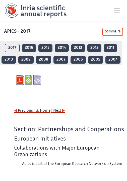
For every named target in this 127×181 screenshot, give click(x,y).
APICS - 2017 (17, 31)
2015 (45, 48)
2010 (9, 59)
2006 (78, 59)
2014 (62, 48)
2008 (43, 59)
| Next (58, 110)
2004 (112, 59)
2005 (95, 59)
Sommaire (112, 31)
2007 (60, 59)
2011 (110, 48)
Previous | (25, 110)
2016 (29, 48)
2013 (78, 48)
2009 (26, 59)
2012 (94, 48)
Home (43, 110)
